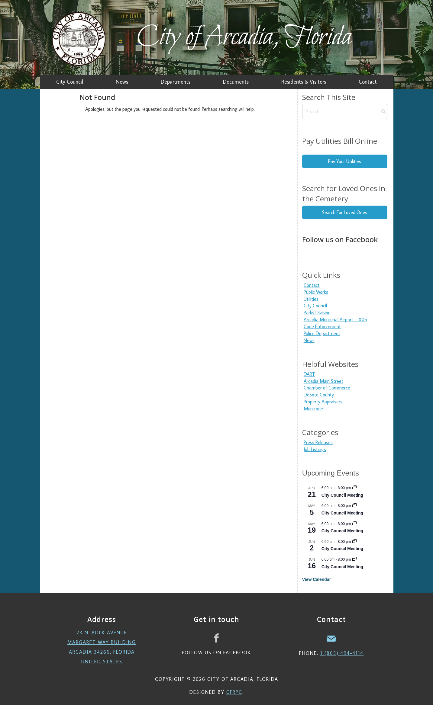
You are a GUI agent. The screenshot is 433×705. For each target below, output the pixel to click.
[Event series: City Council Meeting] (354, 488)
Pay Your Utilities (344, 161)
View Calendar (316, 579)
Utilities (311, 299)
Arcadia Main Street (323, 381)
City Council (315, 306)
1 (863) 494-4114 (342, 653)
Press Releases (318, 442)
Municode (313, 408)
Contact (312, 285)
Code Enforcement (322, 326)
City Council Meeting (342, 495)
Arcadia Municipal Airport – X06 (335, 319)
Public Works (316, 292)
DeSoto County (319, 395)
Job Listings (315, 449)
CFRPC (234, 692)
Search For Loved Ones (344, 212)
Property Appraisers (323, 402)
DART (309, 374)
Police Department (322, 333)
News (309, 340)
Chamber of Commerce (327, 388)
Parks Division (317, 312)
